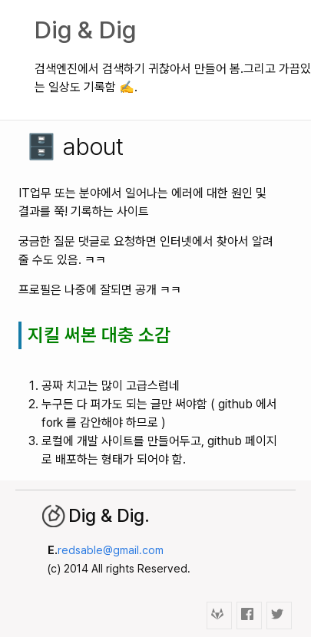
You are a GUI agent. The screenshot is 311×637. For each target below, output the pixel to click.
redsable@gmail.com (111, 549)
